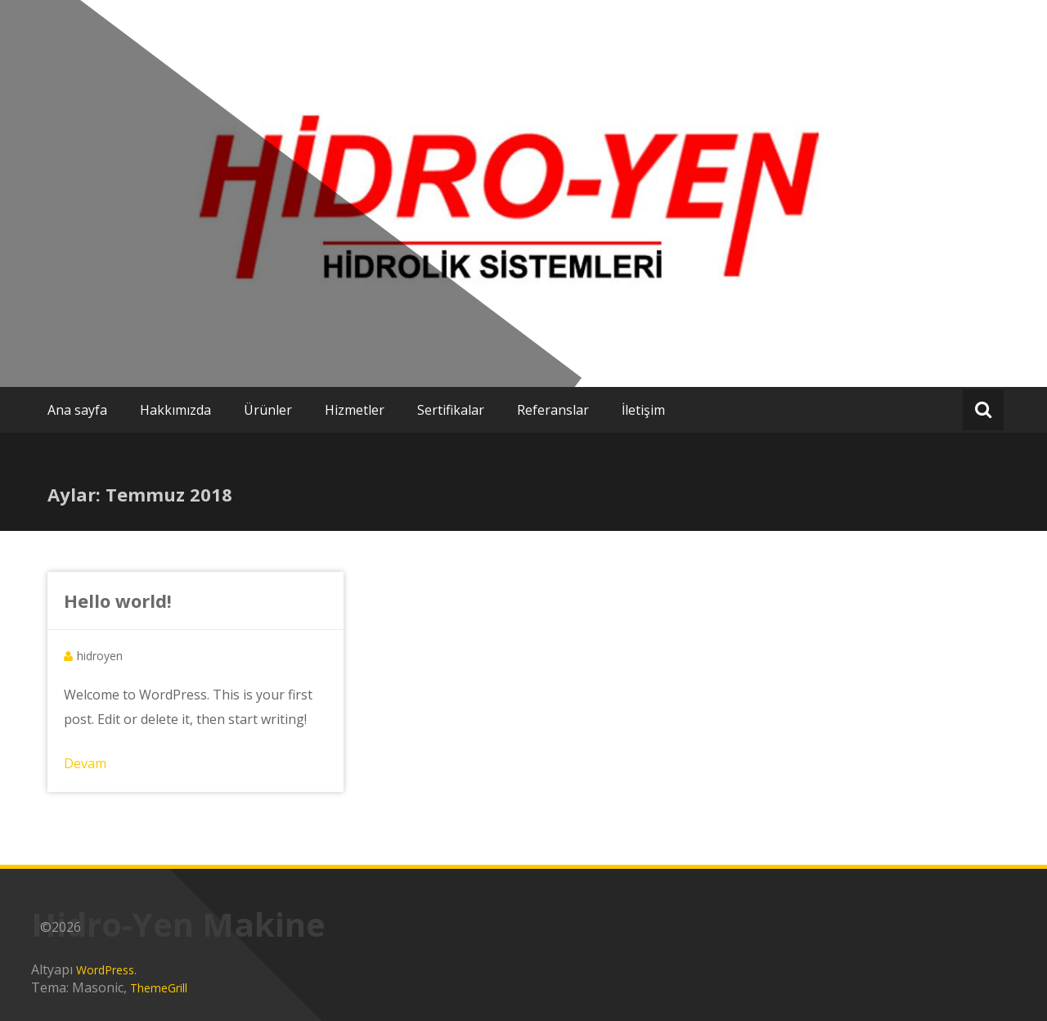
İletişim (643, 410)
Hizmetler (354, 410)
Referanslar (553, 410)
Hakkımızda (175, 410)
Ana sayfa (77, 410)
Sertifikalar (450, 410)
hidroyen (100, 655)
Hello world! (118, 600)
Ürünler (268, 410)
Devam (85, 763)
